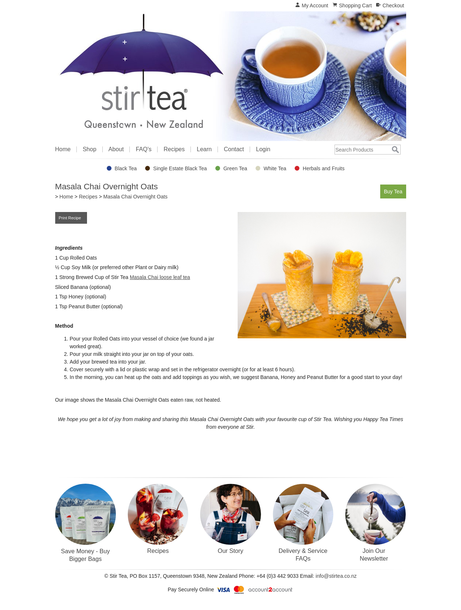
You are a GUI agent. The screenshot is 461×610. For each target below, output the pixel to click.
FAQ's (143, 149)
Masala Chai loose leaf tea (160, 277)
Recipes (174, 149)
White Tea (275, 168)
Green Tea (235, 168)
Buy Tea (392, 191)
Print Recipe (71, 218)
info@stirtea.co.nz (335, 576)
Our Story (230, 550)
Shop (89, 149)
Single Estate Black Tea (180, 168)
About (116, 149)
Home (63, 149)
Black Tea (126, 168)
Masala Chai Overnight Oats (135, 197)
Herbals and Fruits (323, 168)
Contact (234, 149)
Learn (204, 149)
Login (263, 149)
